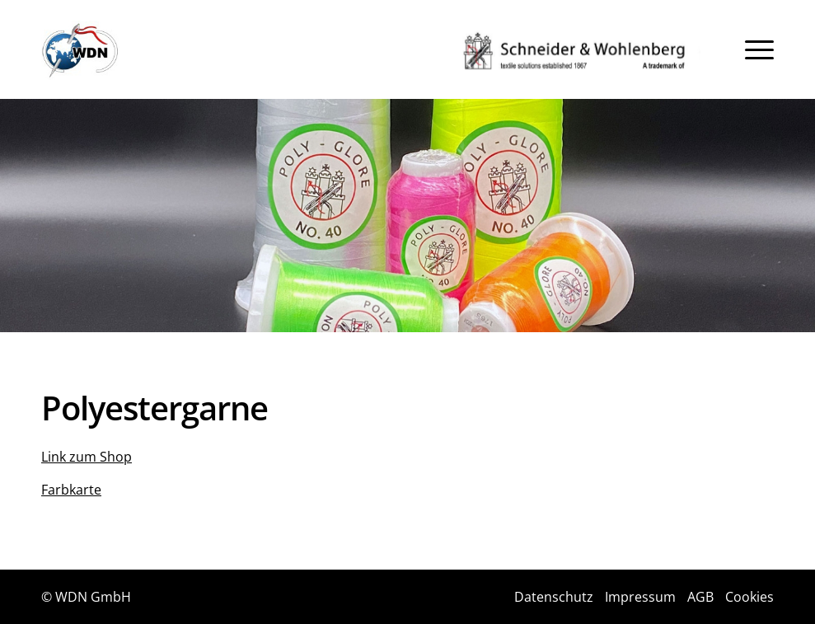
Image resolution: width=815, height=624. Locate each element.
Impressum (640, 597)
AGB (700, 597)
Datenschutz (553, 597)
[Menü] (759, 49)
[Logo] (80, 50)
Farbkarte (71, 490)
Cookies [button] (749, 597)
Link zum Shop (86, 457)
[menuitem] (759, 49)
